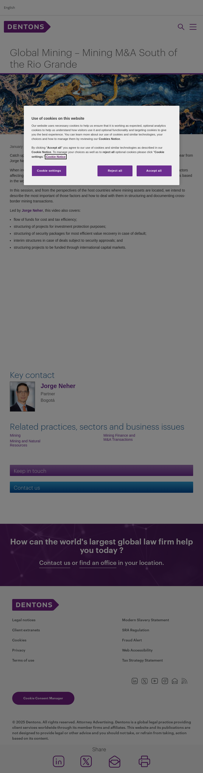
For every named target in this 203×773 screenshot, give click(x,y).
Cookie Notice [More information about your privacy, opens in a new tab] (56, 156)
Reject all (115, 170)
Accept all (154, 170)
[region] (101, 145)
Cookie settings (49, 170)
